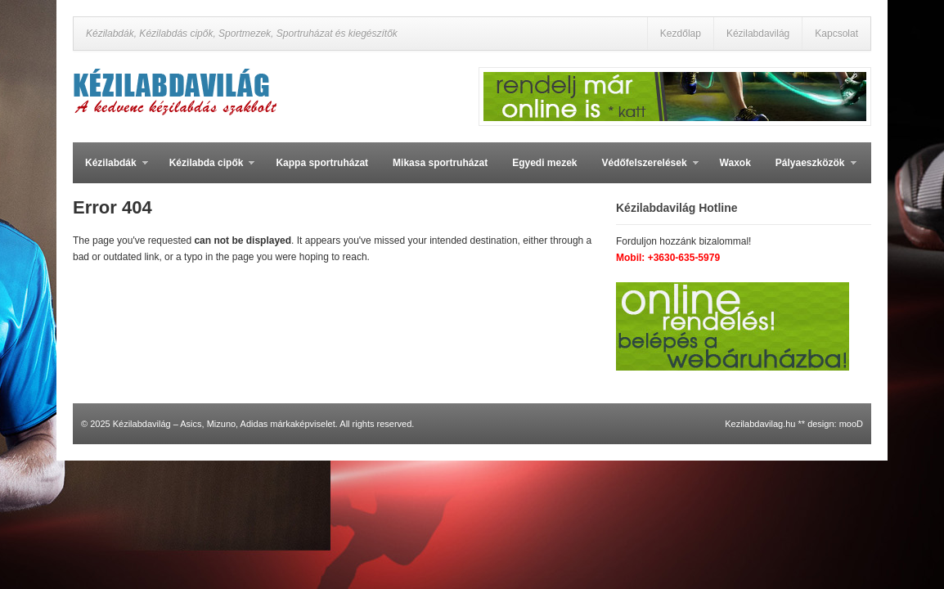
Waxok (735, 163)
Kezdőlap (680, 33)
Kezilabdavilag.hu (760, 424)
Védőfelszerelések (644, 170)
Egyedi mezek (544, 163)
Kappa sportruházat (322, 163)
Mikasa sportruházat (440, 163)
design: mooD (835, 424)
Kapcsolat (836, 33)
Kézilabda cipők (206, 170)
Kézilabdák (110, 170)
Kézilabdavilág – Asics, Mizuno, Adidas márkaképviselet (224, 424)
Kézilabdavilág (757, 33)
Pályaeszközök (809, 170)
